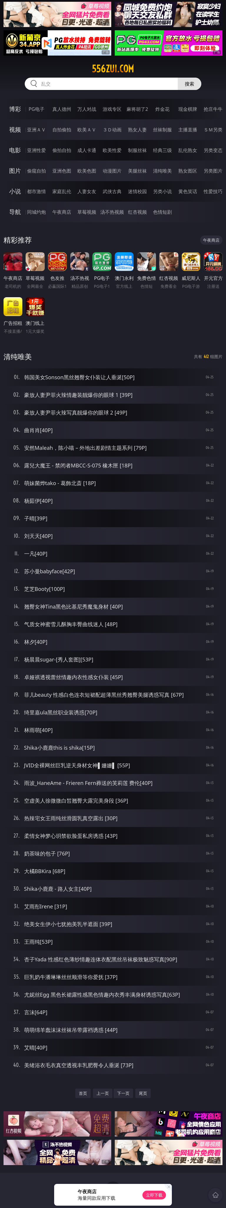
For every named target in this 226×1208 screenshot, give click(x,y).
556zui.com (113, 69)
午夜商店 (61, 212)
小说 (15, 191)
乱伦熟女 (187, 150)
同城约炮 (36, 212)
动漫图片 (112, 171)
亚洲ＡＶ (36, 129)
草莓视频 (86, 212)
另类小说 (162, 191)
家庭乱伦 (61, 191)
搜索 (189, 84)
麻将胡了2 (137, 109)
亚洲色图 (61, 171)
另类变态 (213, 150)
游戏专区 (112, 109)
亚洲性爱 (36, 150)
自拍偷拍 (61, 129)
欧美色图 (86, 171)
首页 (83, 1093)
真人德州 (61, 109)
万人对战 (86, 109)
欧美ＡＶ (86, 129)
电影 (15, 150)
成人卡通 (86, 150)
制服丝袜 (137, 150)
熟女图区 (187, 171)
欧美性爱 (112, 150)
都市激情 (36, 191)
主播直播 (187, 129)
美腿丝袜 (137, 171)
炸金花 (162, 109)
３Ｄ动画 (112, 129)
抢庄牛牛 (213, 109)
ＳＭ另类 (213, 129)
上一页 (103, 1093)
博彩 (15, 109)
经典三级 (162, 150)
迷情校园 (137, 191)
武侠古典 (112, 191)
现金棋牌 (187, 109)
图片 (15, 171)
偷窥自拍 (36, 171)
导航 (15, 212)
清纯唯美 (162, 171)
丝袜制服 (162, 129)
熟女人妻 (137, 129)
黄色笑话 (187, 191)
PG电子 (36, 109)
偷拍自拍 (61, 150)
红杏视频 (137, 212)
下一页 (123, 1093)
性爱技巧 (213, 191)
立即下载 (154, 1195)
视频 (15, 129)
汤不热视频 (112, 212)
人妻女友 (86, 191)
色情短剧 (162, 212)
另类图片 (213, 171)
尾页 (143, 1093)
